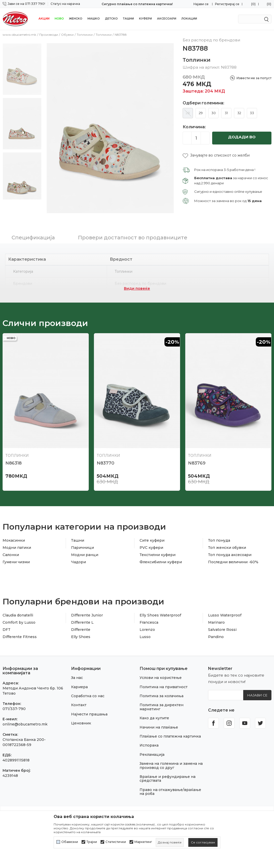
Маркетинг (143, 841)
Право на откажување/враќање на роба (170, 788)
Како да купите (154, 714)
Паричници (82, 543)
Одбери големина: (203, 103)
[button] (216, 155)
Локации (189, 18)
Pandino (216, 633)
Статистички (115, 841)
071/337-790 (14, 705)
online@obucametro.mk (25, 720)
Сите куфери (152, 536)
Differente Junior (87, 611)
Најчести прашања (89, 710)
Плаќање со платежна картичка (170, 732)
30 (213, 113)
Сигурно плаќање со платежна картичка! (137, 4)
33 (252, 113)
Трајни (91, 841)
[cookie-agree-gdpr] (203, 842)
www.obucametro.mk (19, 35)
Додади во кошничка (242, 139)
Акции (44, 18)
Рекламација (152, 750)
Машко (93, 18)
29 (201, 113)
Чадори (78, 558)
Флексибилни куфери (161, 558)
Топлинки (85, 35)
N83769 (197, 459)
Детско (111, 18)
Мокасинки (14, 536)
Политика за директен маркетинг (161, 703)
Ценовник (81, 719)
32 (239, 113)
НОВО (59, 18)
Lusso (145, 633)
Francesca (149, 618)
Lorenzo (147, 625)
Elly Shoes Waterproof (160, 611)
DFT (7, 625)
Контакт (78, 701)
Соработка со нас (87, 692)
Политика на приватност (164, 683)
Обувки (67, 35)
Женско (75, 18)
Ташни (128, 18)
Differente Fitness (20, 633)
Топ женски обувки (227, 543)
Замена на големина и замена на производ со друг (171, 761)
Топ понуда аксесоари (229, 551)
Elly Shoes (80, 633)
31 (226, 113)
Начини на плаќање (159, 723)
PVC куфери (151, 543)
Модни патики (17, 543)
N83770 (105, 459)
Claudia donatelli (18, 611)
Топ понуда (219, 536)
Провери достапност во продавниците (132, 234)
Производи (48, 35)
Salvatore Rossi (222, 625)
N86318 (13, 459)
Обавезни (69, 841)
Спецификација (33, 234)
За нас (77, 674)
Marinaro (216, 618)
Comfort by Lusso (19, 618)
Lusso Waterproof (224, 611)
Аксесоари (166, 18)
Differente (80, 625)
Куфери (145, 18)
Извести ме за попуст (254, 78)
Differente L (82, 618)
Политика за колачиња (161, 692)
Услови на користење (161, 674)
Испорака (149, 741)
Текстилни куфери (157, 551)
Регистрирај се (227, 4)
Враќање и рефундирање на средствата (167, 774)
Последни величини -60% (233, 558)
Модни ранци (84, 551)
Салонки (11, 551)
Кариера (79, 683)
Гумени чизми (16, 558)
